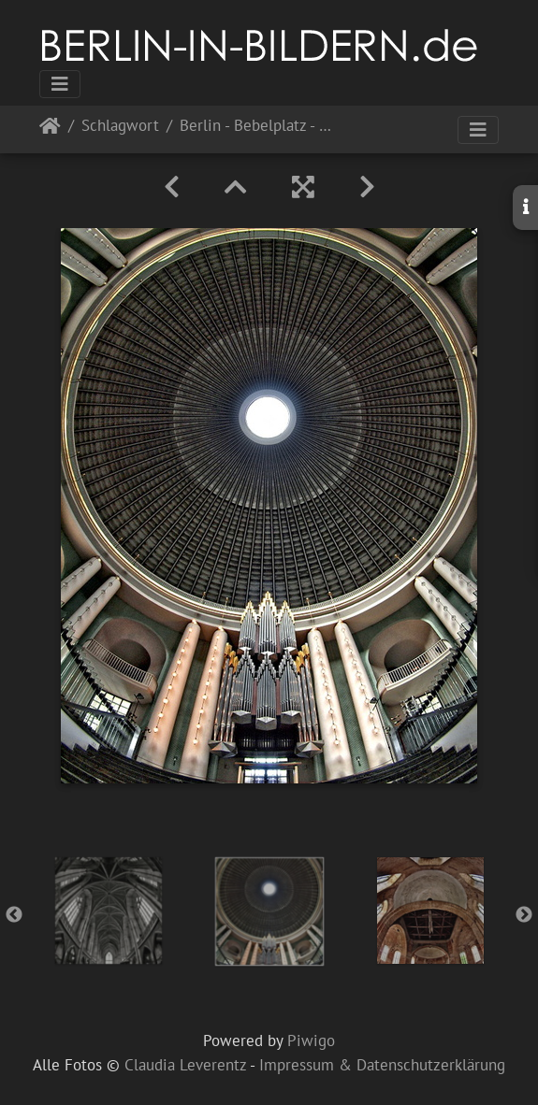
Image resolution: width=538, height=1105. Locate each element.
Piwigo (311, 1040)
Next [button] (524, 915)
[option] (108, 910)
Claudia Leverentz (185, 1065)
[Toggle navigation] (59, 84)
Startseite (50, 129)
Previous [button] (14, 915)
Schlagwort (120, 127)
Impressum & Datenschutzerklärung (382, 1065)
